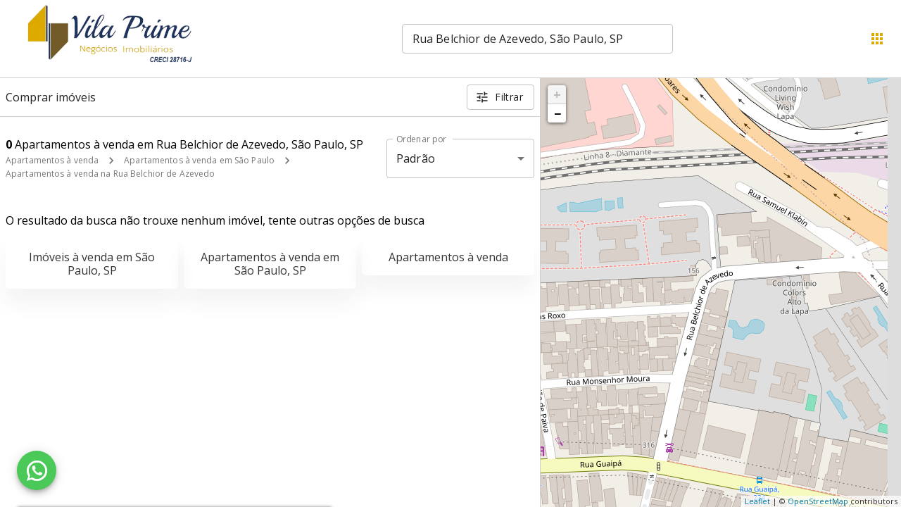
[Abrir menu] (877, 39)
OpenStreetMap (818, 501)
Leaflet (757, 501)
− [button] (557, 113)
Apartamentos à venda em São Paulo (199, 160)
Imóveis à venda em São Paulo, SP (92, 263)
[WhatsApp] (36, 470)
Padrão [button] (415, 158)
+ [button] (557, 94)
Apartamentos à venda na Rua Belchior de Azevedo (110, 174)
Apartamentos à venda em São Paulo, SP (270, 263)
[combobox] (537, 39)
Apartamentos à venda (52, 160)
